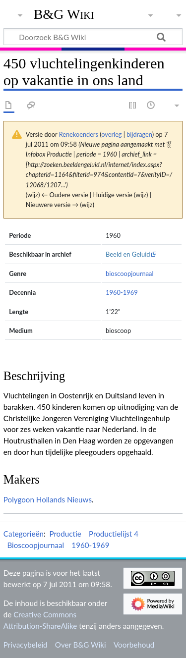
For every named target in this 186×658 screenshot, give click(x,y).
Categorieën (23, 533)
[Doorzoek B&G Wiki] (93, 37)
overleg (111, 134)
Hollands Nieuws (64, 499)
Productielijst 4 (113, 533)
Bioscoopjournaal (35, 545)
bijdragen (139, 134)
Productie (65, 533)
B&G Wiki (64, 14)
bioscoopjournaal (130, 273)
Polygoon (18, 499)
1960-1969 (122, 292)
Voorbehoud (134, 644)
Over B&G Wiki (80, 644)
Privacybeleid (25, 644)
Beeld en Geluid (128, 254)
